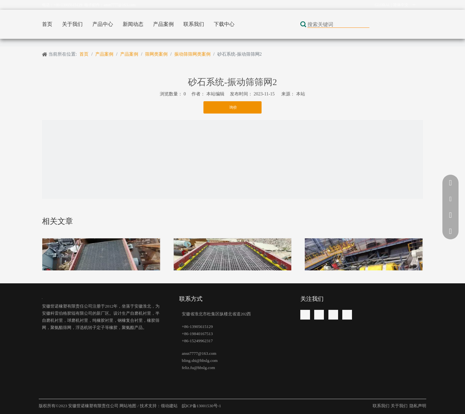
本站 (300, 94)
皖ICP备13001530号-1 (201, 405)
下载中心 (224, 24)
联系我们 (193, 24)
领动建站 (170, 405)
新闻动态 (133, 24)
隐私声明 (417, 405)
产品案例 (163, 24)
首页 (47, 24)
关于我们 (72, 24)
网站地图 (128, 405)
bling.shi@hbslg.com (200, 360)
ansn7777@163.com (120, 5)
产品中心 (102, 24)
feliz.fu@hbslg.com (198, 367)
